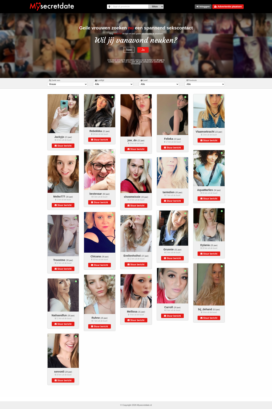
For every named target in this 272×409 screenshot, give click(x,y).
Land (144, 80)
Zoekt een (54, 80)
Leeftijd (99, 80)
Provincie (192, 80)
